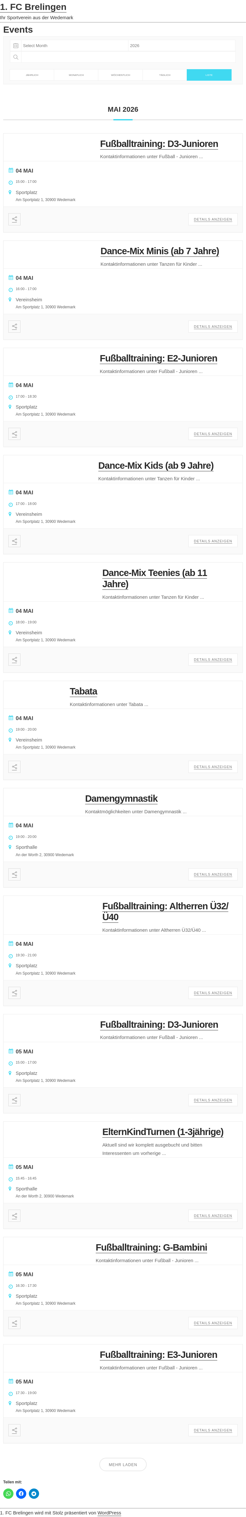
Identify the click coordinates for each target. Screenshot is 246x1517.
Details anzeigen (213, 219)
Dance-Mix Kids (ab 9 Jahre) (156, 465)
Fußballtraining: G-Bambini (151, 1247)
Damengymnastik (121, 798)
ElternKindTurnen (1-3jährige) (162, 1132)
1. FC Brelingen (33, 7)
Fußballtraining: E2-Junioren (158, 358)
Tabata (83, 691)
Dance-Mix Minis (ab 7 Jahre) (160, 251)
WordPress (109, 1512)
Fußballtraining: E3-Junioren (158, 1355)
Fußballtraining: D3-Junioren (159, 144)
